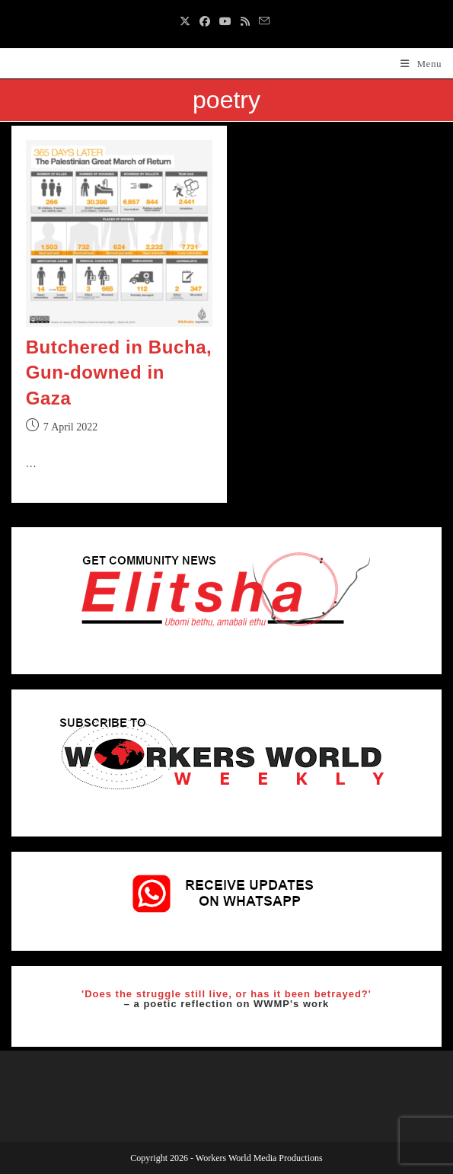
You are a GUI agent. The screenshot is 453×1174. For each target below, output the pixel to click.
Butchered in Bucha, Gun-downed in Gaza (119, 372)
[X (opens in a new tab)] (187, 22)
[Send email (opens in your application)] (264, 22)
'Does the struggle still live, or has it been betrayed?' (226, 994)
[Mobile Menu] (421, 63)
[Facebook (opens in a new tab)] (205, 22)
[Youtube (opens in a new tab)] (225, 22)
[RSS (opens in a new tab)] (245, 22)
